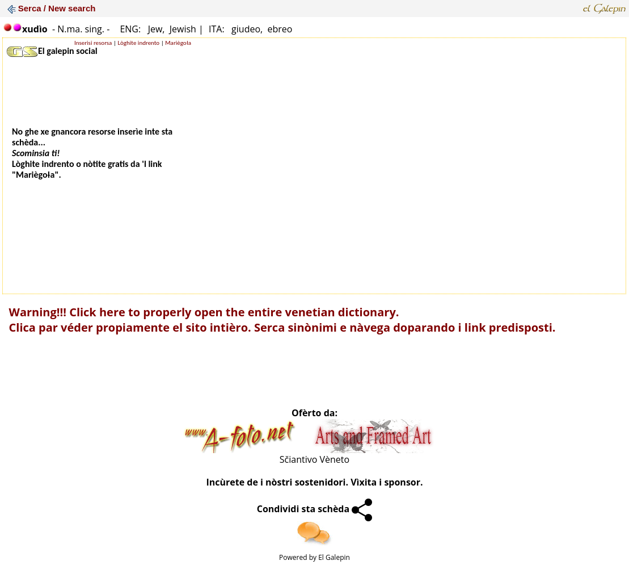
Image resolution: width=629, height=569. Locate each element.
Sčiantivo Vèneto (314, 459)
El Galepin (334, 557)
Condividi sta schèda (315, 509)
